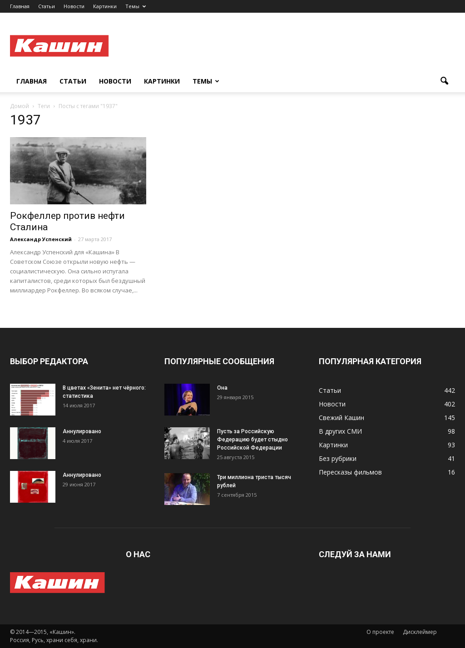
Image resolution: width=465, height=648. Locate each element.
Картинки (105, 6)
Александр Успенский (41, 239)
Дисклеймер (420, 632)
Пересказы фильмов (350, 472)
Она (222, 388)
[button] (444, 81)
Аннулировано (82, 431)
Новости (74, 6)
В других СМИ (340, 431)
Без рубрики (337, 458)
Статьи (46, 6)
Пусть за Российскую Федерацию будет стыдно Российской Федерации (252, 439)
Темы (135, 6)
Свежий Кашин (341, 417)
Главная (20, 6)
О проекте (380, 632)
